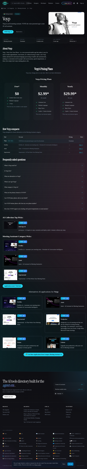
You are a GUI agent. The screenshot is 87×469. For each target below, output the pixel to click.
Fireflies (6, 145)
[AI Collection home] (5, 3)
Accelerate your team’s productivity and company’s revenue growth (27, 346)
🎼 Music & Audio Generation (26, 446)
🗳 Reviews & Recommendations (77, 438)
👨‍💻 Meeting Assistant (57, 440)
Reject (64, 464)
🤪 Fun (21, 433)
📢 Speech (21, 440)
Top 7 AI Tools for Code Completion (32, 422)
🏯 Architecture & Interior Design (77, 446)
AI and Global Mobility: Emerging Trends (32, 418)
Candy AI (68, 414)
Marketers (50, 3)
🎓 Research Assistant (41, 446)
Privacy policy (37, 465)
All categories (6, 409)
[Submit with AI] (67, 3)
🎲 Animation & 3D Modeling (59, 458)
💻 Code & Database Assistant (42, 453)
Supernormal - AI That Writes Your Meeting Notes (32, 278)
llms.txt (46, 409)
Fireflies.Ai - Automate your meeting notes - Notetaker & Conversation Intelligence (41, 249)
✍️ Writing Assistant (23, 456)
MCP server (47, 414)
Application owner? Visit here (12, 286)
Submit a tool (6, 414)
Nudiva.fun (68, 412)
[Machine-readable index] (69, 389)
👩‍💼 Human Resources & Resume (43, 456)
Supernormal (7, 152)
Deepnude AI (69, 409)
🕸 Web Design (22, 443)
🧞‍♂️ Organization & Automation (9, 456)
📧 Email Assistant (40, 433)
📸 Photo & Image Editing (8, 458)
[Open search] (20, 3)
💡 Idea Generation (57, 450)
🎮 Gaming (38, 440)
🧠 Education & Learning (25, 453)
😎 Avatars (72, 453)
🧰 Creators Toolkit (7, 438)
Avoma (19, 342)
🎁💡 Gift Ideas (56, 453)
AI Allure (68, 417)
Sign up (82, 3)
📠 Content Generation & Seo (76, 443)
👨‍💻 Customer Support (57, 438)
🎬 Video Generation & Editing (9, 440)
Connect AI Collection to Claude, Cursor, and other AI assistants (31, 410)
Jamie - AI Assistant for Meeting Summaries (30, 264)
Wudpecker (64, 319)
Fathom (63, 342)
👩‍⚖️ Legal (21, 438)
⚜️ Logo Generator (7, 450)
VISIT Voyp (8, 32)
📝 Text (4, 443)
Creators (57, 3)
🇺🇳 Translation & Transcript (59, 443)
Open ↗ (81, 145)
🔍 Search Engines (40, 450)
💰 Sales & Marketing (74, 450)
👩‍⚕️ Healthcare (6, 446)
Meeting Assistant (22, 8)
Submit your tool (9, 397)
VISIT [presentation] (22, 222)
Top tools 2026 (6, 412)
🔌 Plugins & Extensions (41, 443)
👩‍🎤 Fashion (38, 438)
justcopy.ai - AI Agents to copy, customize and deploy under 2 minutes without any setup (42, 230)
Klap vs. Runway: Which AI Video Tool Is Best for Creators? (32, 414)
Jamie (5, 148)
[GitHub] (74, 3)
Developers (43, 3)
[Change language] (77, 3)
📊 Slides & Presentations (58, 433)
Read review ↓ (19, 31)
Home (3, 8)
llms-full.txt (47, 412)
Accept (70, 464)
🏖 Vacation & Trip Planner (9, 453)
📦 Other (5, 433)
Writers (30, 3)
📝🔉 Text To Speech (74, 456)
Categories (10, 8)
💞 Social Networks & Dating (25, 458)
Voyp (5, 140)
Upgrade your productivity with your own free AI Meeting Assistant (72, 346)
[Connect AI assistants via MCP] (69, 384)
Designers (36, 3)
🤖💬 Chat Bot (73, 440)
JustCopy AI (22, 226)
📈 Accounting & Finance (25, 450)
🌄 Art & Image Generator (42, 458)
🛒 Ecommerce (56, 456)
